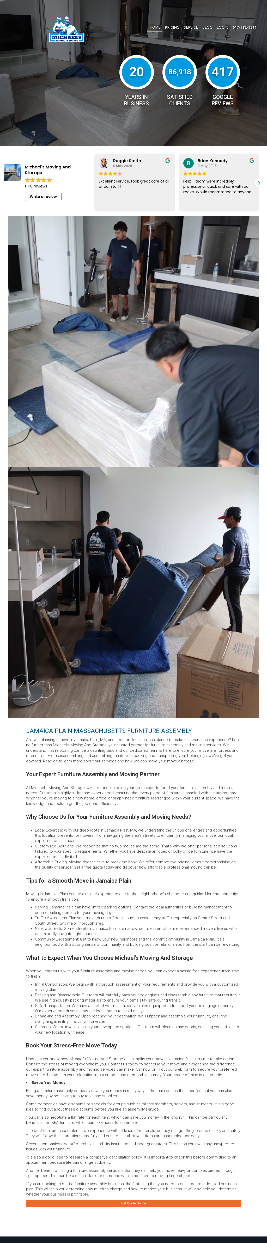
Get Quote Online (133, 1204)
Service (191, 27)
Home (155, 27)
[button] (259, 183)
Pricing (172, 27)
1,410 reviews (36, 186)
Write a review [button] (43, 196)
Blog (207, 27)
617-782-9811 (245, 27)
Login (222, 27)
